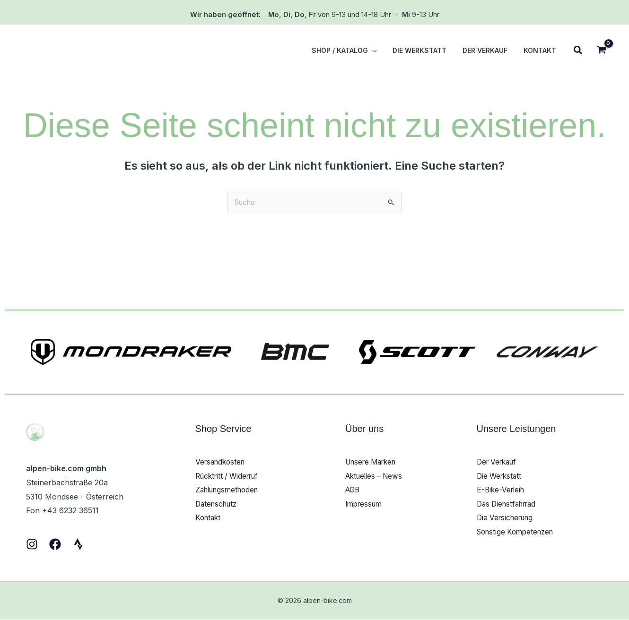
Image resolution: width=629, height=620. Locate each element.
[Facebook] (55, 545)
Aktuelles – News (376, 476)
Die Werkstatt (500, 476)
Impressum (365, 504)
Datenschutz (218, 504)
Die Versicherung (507, 518)
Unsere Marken (373, 462)
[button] (382, 51)
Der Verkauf (499, 462)
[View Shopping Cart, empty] (601, 51)
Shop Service (223, 429)
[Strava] (78, 545)
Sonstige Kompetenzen (518, 532)
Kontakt (209, 518)
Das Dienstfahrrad (509, 504)
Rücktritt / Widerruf (230, 476)
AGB (353, 490)
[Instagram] (32, 545)
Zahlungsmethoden (229, 490)
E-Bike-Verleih (502, 490)
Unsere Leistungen (516, 429)
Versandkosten (222, 462)
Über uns (364, 429)
